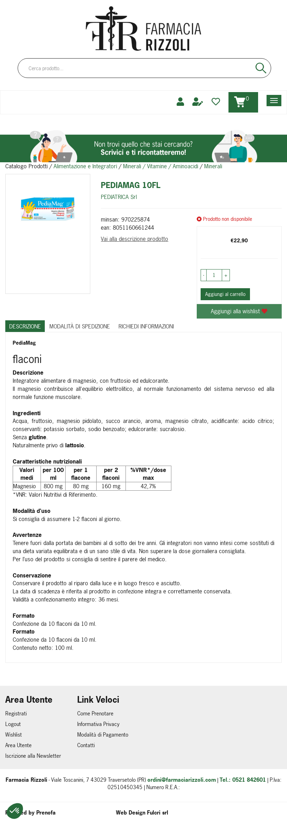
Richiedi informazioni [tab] (146, 326)
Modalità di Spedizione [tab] (79, 326)
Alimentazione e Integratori (85, 166)
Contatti (86, 745)
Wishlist (13, 734)
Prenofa (46, 812)
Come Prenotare (95, 713)
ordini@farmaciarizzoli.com (181, 779)
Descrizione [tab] (25, 326)
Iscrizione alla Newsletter (33, 756)
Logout (13, 724)
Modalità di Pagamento (102, 734)
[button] (14, 811)
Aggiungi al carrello (225, 294)
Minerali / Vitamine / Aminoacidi (160, 166)
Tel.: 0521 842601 (243, 779)
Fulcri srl (157, 812)
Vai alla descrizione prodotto (134, 239)
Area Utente (18, 745)
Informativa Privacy (98, 724)
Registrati (16, 713)
